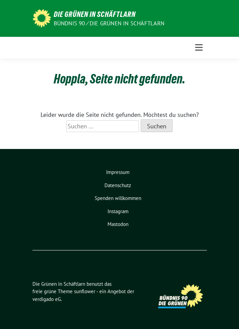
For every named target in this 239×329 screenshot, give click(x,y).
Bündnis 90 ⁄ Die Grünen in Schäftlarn (109, 23)
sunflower (84, 291)
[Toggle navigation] (199, 47)
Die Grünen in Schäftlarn (95, 14)
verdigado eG (46, 299)
